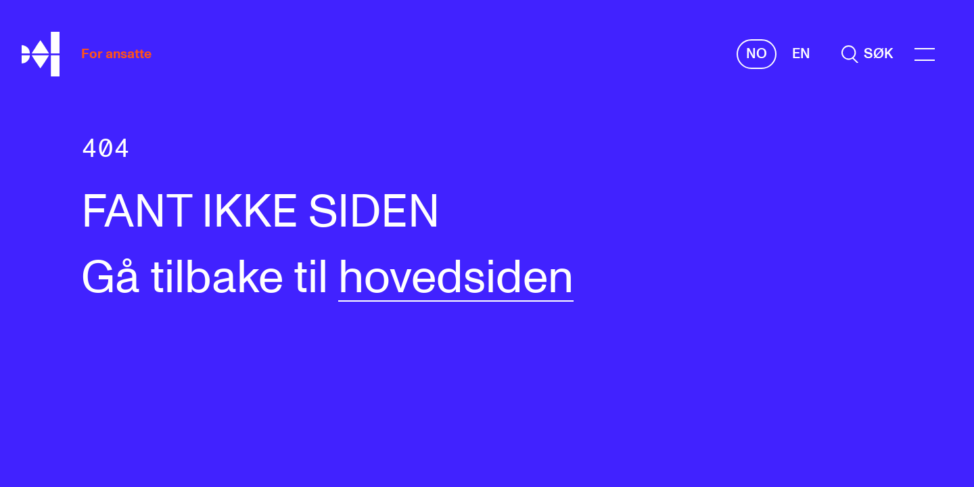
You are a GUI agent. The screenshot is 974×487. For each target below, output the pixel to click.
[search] (867, 54)
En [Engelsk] (801, 54)
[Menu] (924, 54)
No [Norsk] (756, 54)
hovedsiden (456, 279)
